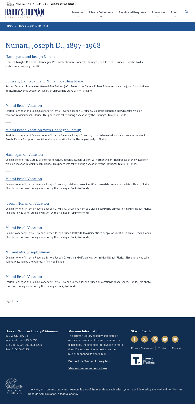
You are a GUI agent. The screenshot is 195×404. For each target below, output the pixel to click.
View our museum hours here (87, 368)
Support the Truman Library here (89, 361)
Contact (163, 348)
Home (10, 25)
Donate (176, 348)
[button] (186, 11)
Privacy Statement (142, 348)
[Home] (24, 13)
